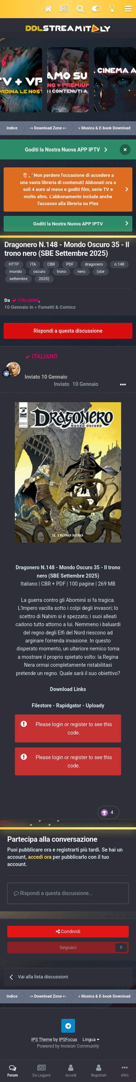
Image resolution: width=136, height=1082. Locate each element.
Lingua (91, 1039)
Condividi (68, 931)
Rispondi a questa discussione (67, 331)
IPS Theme (41, 1039)
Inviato (76, 384)
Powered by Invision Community (68, 1046)
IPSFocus (68, 1039)
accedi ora (39, 857)
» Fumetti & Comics (54, 307)
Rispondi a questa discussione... (53, 893)
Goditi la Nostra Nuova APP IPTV (62, 150)
